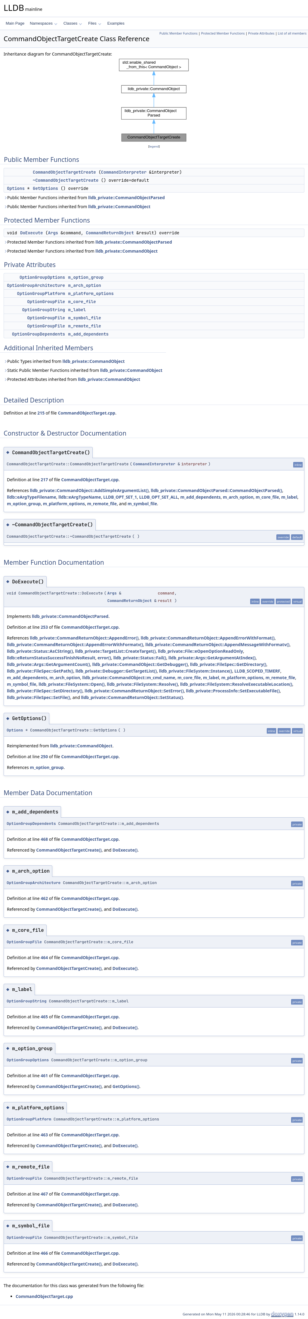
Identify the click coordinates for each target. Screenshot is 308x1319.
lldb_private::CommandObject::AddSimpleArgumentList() (89, 490)
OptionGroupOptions (42, 277)
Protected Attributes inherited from (72, 379)
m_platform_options (91, 293)
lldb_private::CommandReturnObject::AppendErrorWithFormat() (208, 638)
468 (44, 839)
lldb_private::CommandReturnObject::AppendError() (84, 638)
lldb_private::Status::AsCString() (40, 651)
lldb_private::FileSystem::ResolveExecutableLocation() (236, 684)
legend (154, 146)
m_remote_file (84, 326)
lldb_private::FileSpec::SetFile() (38, 697)
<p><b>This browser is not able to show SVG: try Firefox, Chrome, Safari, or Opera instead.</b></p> (154, 100)
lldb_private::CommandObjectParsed (126, 197)
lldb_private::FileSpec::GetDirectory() (228, 664)
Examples (116, 23)
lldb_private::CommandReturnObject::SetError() (134, 691)
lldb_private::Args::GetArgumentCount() (48, 664)
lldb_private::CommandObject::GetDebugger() (140, 664)
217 (44, 479)
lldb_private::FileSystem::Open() (71, 684)
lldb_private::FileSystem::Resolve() (142, 684)
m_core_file (82, 301)
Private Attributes (261, 33)
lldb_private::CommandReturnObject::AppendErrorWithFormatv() (75, 644)
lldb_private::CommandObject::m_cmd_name (128, 677)
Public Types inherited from (64, 361)
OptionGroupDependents (38, 334)
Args (53, 233)
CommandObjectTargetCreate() (69, 850)
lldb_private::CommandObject (119, 206)
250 (44, 756)
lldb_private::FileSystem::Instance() (195, 671)
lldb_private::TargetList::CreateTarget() (115, 651)
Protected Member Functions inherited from (88, 242)
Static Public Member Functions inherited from (83, 370)
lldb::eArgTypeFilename (31, 497)
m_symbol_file (84, 318)
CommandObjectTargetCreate (64, 172)
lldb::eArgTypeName (79, 497)
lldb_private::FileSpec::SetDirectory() (44, 691)
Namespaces (43, 23)
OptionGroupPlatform (41, 293)
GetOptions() (125, 1086)
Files (94, 23)
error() (104, 658)
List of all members (292, 33)
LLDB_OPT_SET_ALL (158, 497)
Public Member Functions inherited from (84, 197)
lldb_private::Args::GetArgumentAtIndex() (212, 658)
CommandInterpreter (123, 172)
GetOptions (45, 188)
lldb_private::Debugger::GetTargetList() (116, 671)
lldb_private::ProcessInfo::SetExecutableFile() (233, 691)
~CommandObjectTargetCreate (65, 180)
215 (41, 413)
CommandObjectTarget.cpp (86, 413)
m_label (77, 309)
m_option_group (86, 277)
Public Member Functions (178, 33)
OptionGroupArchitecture (36, 285)
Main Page (15, 23)
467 (44, 1194)
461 (44, 1075)
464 (44, 957)
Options (16, 188)
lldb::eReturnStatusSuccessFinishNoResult (51, 658)
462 (44, 898)
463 (44, 1135)
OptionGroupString (43, 309)
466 (44, 1253)
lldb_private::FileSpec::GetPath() (40, 671)
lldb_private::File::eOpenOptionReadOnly (200, 651)
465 (44, 1017)
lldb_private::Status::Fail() (139, 658)
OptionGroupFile (46, 301)
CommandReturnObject (110, 233)
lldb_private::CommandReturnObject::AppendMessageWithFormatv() (217, 644)
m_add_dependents (88, 334)
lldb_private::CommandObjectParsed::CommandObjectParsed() (216, 490)
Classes (72, 23)
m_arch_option (84, 285)
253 (44, 627)
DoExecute (31, 233)
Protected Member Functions (223, 33)
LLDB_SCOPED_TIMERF (257, 671)
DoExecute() (124, 850)
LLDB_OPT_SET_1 (120, 497)
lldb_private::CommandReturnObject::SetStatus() (132, 697)
